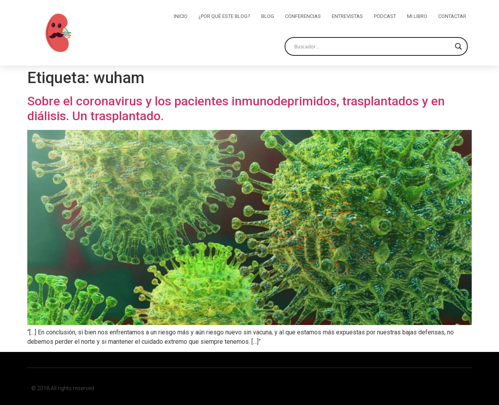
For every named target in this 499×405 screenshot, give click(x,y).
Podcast (385, 16)
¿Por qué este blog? (224, 16)
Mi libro (417, 16)
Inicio (181, 16)
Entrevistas (347, 16)
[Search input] (372, 46)
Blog (267, 16)
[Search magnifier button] (458, 46)
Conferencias (303, 16)
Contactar (452, 16)
